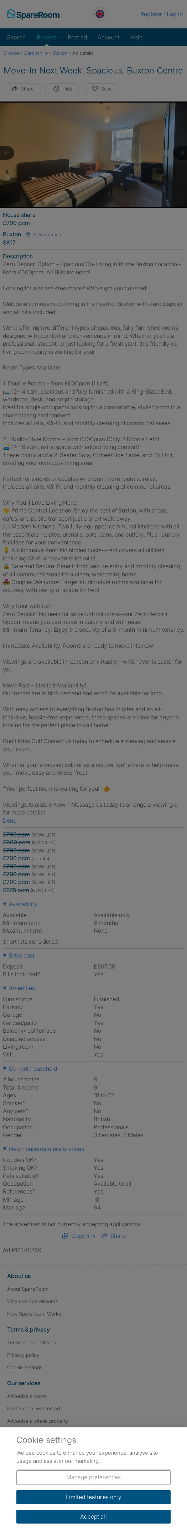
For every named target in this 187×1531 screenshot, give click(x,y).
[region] (93, 1479)
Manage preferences (93, 1477)
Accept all (93, 1516)
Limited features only (93, 1496)
